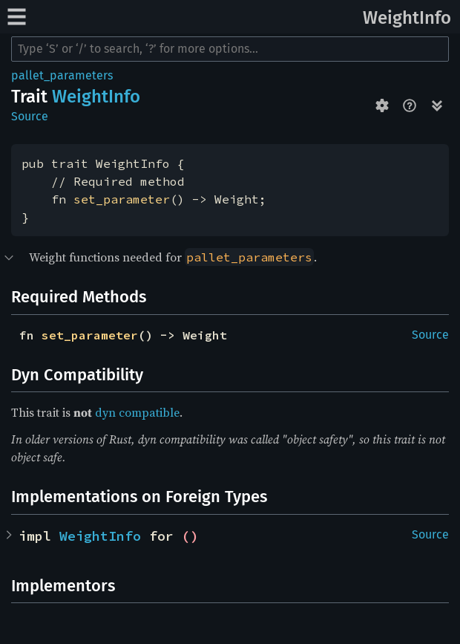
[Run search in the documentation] (230, 49)
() (190, 535)
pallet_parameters (62, 75)
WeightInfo (407, 17)
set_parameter (121, 199)
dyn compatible (137, 412)
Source (29, 116)
